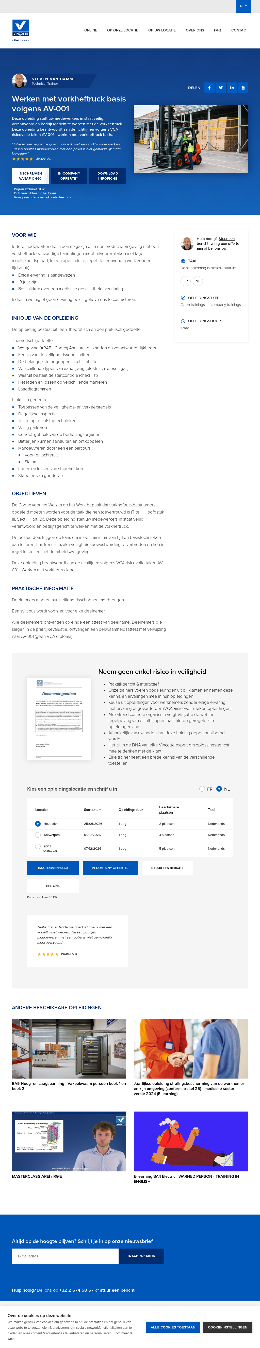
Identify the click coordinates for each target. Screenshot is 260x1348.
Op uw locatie (162, 30)
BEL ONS (53, 886)
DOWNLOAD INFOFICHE (108, 176)
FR (186, 281)
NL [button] (243, 6)
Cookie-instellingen (227, 1327)
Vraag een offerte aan (29, 197)
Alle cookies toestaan (173, 1327)
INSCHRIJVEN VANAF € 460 (30, 176)
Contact (239, 30)
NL (198, 281)
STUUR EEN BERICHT (167, 868)
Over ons (195, 30)
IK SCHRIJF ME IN (141, 1256)
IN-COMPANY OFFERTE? (69, 176)
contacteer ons (60, 197)
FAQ (217, 30)
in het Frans (48, 193)
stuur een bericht (117, 1290)
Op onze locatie (122, 30)
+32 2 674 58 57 (76, 1290)
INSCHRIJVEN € (53, 868)
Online (90, 30)
